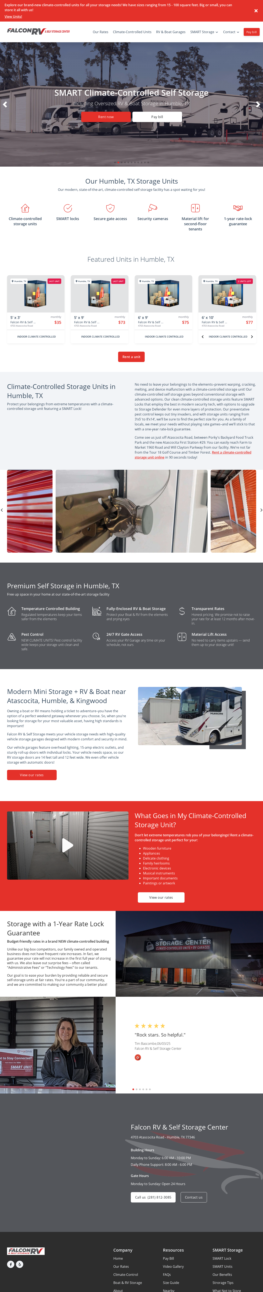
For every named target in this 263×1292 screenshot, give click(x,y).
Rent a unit (131, 357)
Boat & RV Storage (127, 1282)
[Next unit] (252, 337)
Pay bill (251, 32)
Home (118, 1258)
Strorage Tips (223, 1282)
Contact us (194, 1197)
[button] (115, 162)
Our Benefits (222, 1274)
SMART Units (222, 1266)
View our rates (32, 775)
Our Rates (121, 1266)
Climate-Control (125, 1274)
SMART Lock (222, 1258)
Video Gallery (173, 1266)
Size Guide (171, 1282)
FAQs (167, 1274)
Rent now (106, 117)
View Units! (13, 16)
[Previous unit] (202, 337)
